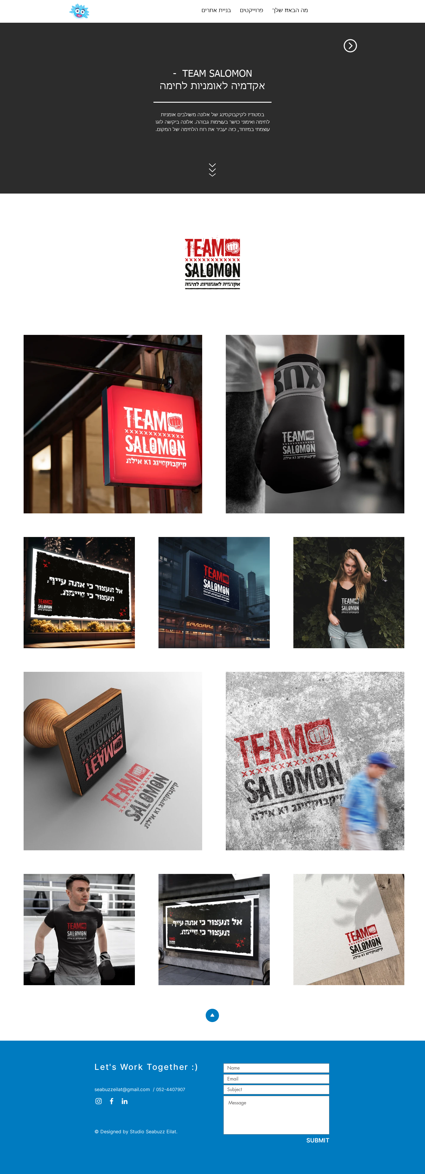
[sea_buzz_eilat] (98, 1101)
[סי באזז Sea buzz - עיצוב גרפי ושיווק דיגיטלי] (111, 1101)
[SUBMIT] (318, 1140)
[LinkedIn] (124, 1101)
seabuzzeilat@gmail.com (122, 1089)
